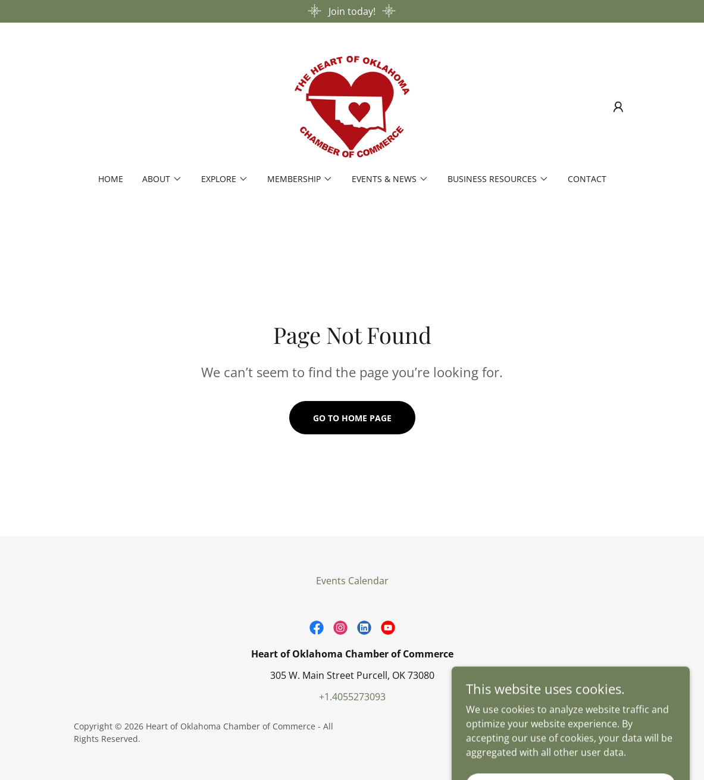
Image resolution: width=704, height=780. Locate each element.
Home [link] (110, 178)
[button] (618, 107)
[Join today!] (352, 11)
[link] (352, 105)
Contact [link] (587, 178)
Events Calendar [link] (352, 580)
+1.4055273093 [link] (352, 696)
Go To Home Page (352, 418)
